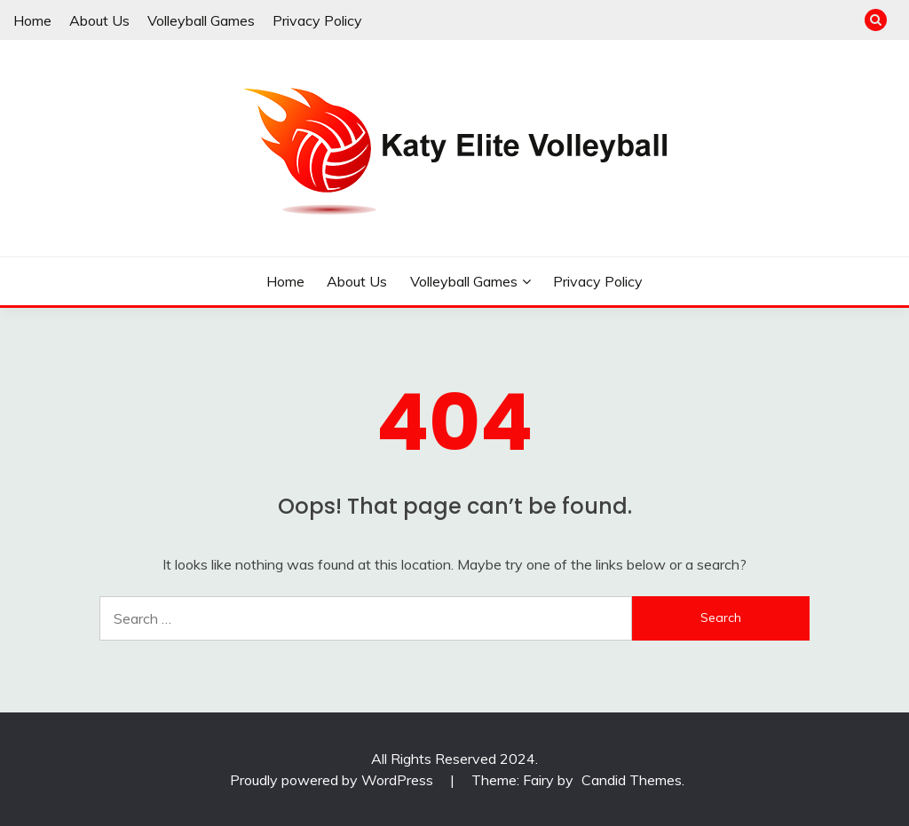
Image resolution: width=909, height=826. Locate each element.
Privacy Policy (317, 20)
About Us (99, 20)
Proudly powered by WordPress (333, 780)
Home (32, 20)
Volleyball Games (201, 20)
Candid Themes (631, 780)
